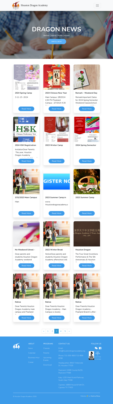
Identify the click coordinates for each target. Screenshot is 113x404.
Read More (26, 109)
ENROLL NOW (56, 42)
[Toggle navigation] (97, 5)
